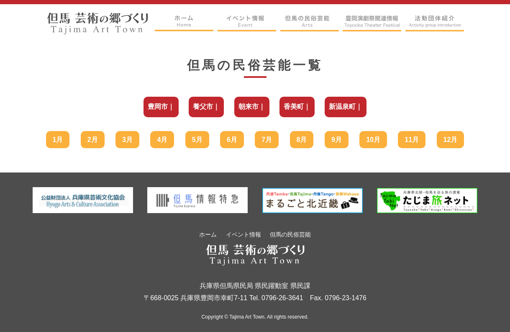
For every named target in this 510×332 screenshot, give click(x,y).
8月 (302, 139)
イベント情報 (243, 234)
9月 (336, 139)
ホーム (208, 234)
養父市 (203, 106)
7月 (266, 139)
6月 (232, 139)
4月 (162, 139)
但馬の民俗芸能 (290, 234)
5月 (197, 139)
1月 (58, 139)
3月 (127, 139)
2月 (92, 139)
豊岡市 (158, 106)
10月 (373, 139)
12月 (450, 139)
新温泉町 (342, 106)
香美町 (294, 106)
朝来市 (248, 106)
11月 (412, 139)
